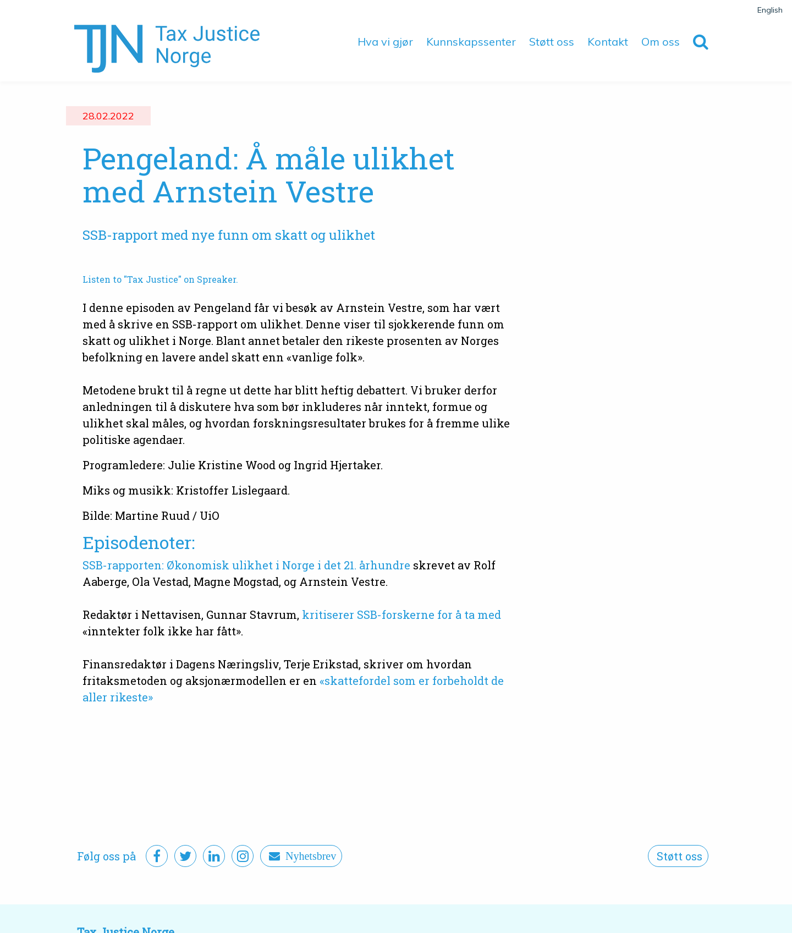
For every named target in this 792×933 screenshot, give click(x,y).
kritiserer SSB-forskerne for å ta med (401, 614)
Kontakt (607, 41)
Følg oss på (106, 856)
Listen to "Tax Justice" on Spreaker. (160, 279)
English (770, 10)
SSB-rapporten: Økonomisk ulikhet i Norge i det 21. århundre (246, 565)
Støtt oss (551, 41)
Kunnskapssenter (471, 41)
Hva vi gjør (385, 41)
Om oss (660, 41)
